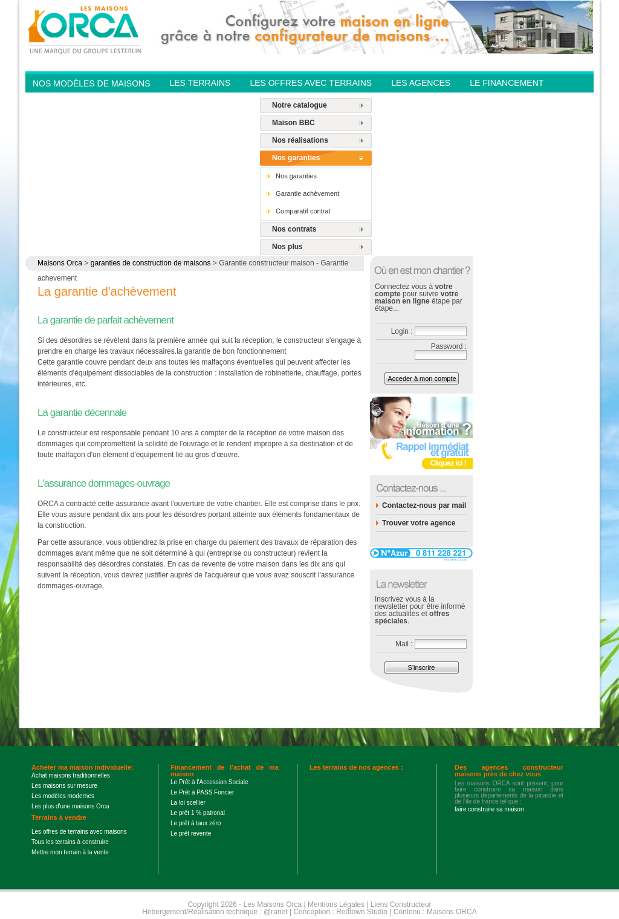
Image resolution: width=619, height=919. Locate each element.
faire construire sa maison (489, 809)
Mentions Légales (336, 904)
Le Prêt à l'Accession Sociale (209, 782)
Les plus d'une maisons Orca (70, 806)
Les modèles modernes (62, 796)
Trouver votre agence (418, 523)
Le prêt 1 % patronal (197, 813)
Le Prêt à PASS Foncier (202, 792)
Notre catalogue (299, 105)
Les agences (420, 83)
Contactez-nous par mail (424, 505)
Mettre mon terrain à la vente (70, 852)
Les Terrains (199, 83)
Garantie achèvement (307, 193)
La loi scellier (188, 802)
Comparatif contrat (303, 211)
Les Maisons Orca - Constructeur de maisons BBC (85, 29)
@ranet (276, 912)
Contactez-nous (208, 100)
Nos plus (287, 246)
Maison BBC (293, 123)
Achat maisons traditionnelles (70, 775)
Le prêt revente (190, 833)
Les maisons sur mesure (64, 785)
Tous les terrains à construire (70, 842)
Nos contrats (294, 229)
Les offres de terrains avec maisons (79, 831)
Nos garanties (296, 158)
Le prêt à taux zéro (195, 823)
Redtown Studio (361, 912)
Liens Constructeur (401, 904)
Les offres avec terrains (311, 83)
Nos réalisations (300, 140)
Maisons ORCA (452, 912)
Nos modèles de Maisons (91, 83)
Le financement (506, 83)
